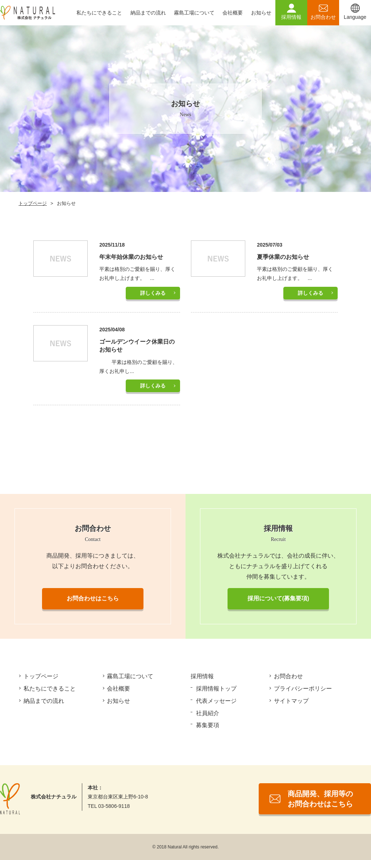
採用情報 (291, 17)
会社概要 (232, 13)
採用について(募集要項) (278, 598)
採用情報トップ (216, 688)
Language (355, 17)
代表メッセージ (216, 701)
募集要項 (208, 725)
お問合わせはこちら (93, 598)
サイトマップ (291, 701)
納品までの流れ (148, 13)
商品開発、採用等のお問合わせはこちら (320, 799)
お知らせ (261, 13)
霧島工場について (194, 13)
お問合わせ (323, 17)
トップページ (32, 203)
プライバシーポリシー (303, 688)
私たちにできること (99, 13)
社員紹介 (208, 713)
